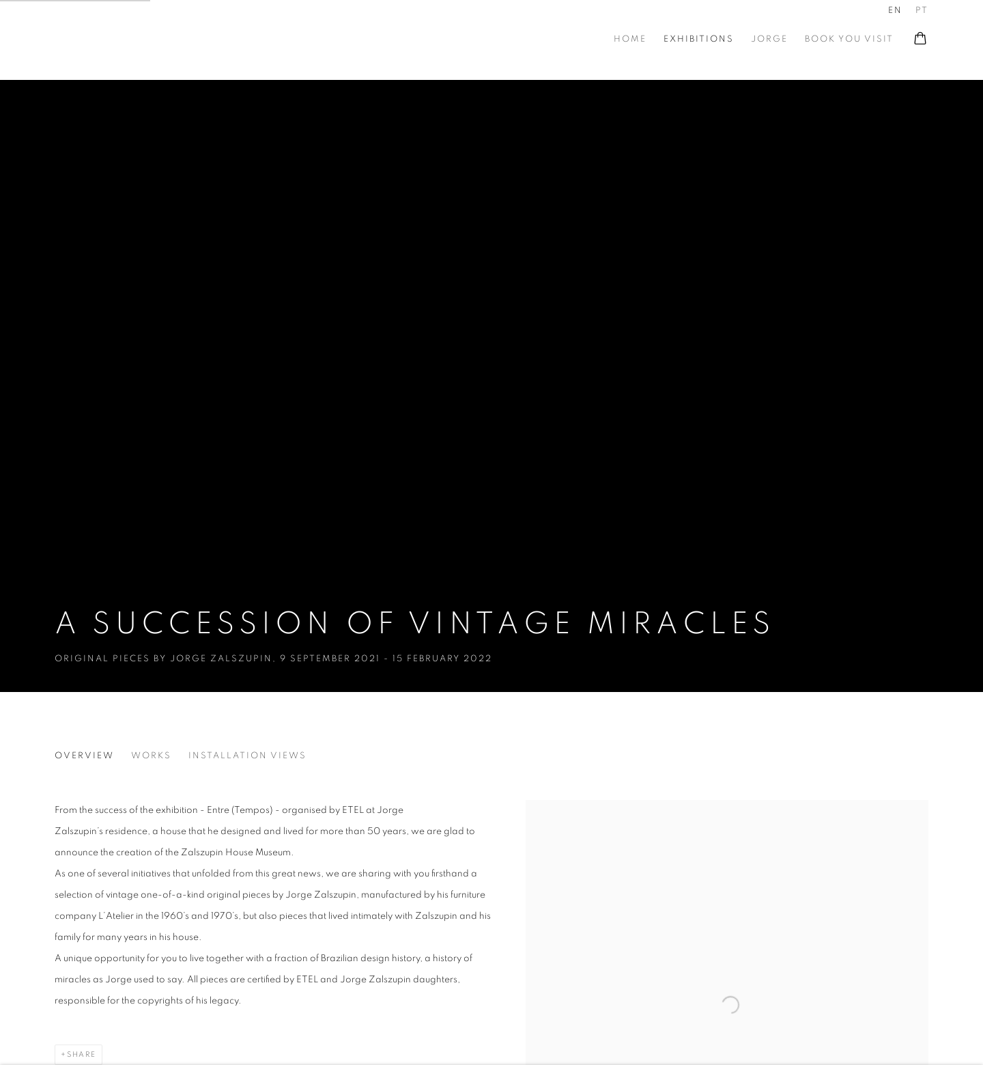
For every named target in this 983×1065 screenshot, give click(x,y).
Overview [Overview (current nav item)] (84, 755)
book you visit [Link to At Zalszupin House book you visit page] (849, 39)
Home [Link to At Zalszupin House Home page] (630, 39)
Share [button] (81, 1054)
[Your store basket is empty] (920, 39)
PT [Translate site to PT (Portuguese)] (921, 10)
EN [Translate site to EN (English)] (895, 10)
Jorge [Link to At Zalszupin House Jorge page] (769, 39)
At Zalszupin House (75, 39)
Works (151, 755)
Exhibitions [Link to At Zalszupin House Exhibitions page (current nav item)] (699, 39)
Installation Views (247, 755)
